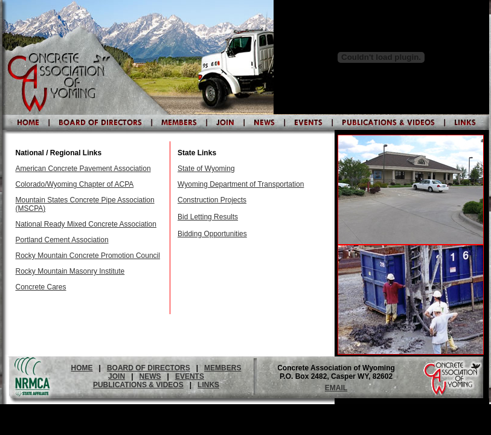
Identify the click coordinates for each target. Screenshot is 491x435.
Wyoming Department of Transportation (241, 184)
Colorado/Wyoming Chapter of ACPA (75, 184)
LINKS (208, 385)
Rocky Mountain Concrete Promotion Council (88, 255)
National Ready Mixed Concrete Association (86, 224)
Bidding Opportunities (212, 234)
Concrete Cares (41, 287)
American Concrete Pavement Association (83, 168)
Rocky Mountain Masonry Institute (70, 271)
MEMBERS (222, 368)
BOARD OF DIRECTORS (148, 368)
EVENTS (189, 376)
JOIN (116, 376)
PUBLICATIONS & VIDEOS (138, 385)
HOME (82, 368)
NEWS (150, 376)
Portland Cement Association (62, 240)
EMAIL (336, 388)
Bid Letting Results (208, 217)
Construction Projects (212, 200)
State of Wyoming (206, 168)
